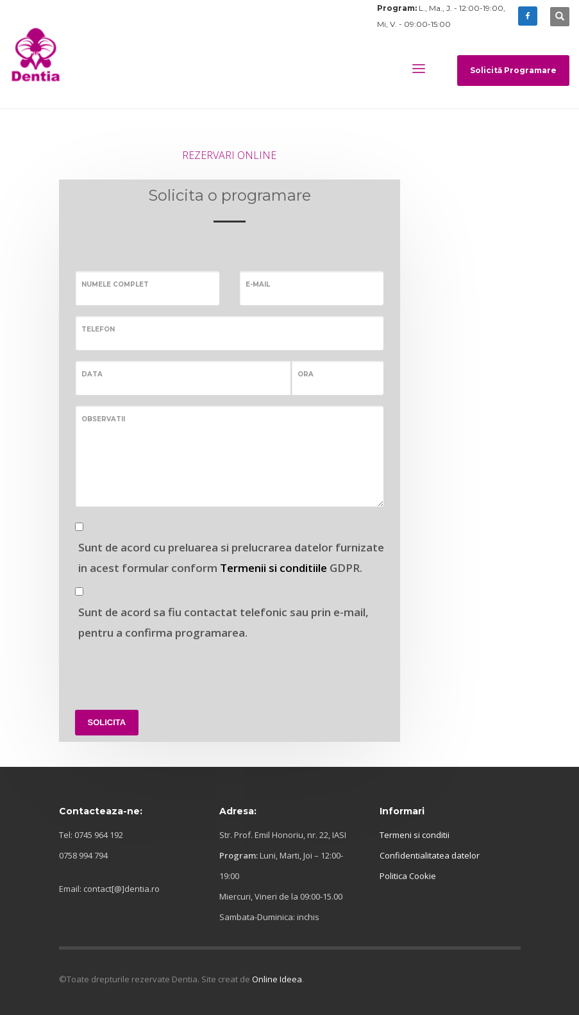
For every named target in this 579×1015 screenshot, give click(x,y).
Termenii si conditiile (273, 567)
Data (92, 374)
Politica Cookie (408, 876)
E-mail (258, 284)
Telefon (98, 329)
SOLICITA (107, 722)
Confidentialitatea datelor (430, 855)
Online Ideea (277, 979)
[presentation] (172, 671)
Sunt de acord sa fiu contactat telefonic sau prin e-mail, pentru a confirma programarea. (223, 622)
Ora (306, 374)
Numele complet (115, 284)
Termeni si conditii (414, 835)
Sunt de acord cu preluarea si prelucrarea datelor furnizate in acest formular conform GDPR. (231, 557)
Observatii (103, 419)
